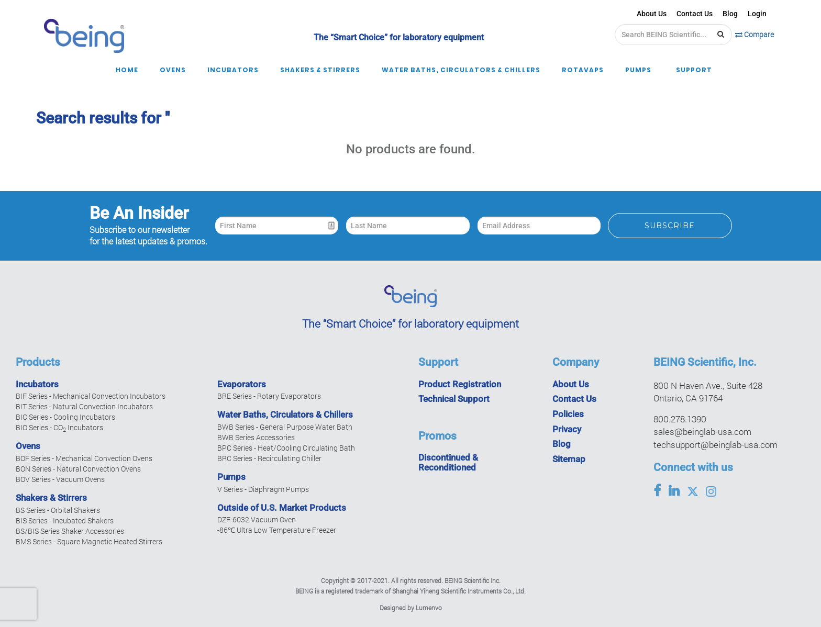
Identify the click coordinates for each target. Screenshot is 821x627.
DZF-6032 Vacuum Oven (256, 519)
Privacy (566, 429)
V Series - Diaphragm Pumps (263, 489)
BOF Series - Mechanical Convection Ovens (84, 458)
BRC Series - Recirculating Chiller (269, 458)
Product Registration (459, 384)
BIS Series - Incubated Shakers (65, 520)
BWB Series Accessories (256, 437)
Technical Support (454, 399)
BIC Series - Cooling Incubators (65, 417)
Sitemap (568, 459)
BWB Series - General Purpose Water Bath (284, 427)
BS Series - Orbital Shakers (58, 510)
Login (757, 13)
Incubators (37, 384)
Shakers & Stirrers (51, 497)
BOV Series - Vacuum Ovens (60, 479)
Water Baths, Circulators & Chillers (285, 414)
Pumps (231, 477)
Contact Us (694, 13)
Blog (730, 13)
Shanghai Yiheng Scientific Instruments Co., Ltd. (459, 591)
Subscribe (670, 225)
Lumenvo (429, 607)
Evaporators (241, 384)
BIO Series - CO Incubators (59, 427)
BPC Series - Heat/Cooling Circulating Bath (286, 448)
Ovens (28, 446)
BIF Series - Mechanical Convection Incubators (90, 396)
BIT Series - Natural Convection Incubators (84, 406)
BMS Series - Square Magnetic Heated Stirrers (89, 541)
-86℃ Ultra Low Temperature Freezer (276, 530)
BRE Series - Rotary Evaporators (269, 396)
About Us (652, 13)
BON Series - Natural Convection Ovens (78, 469)
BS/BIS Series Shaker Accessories (70, 531)
